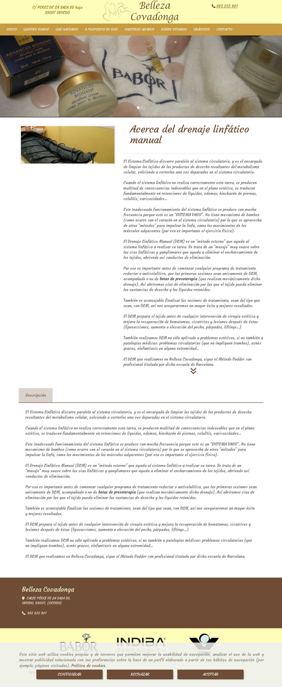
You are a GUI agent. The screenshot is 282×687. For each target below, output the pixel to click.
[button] (21, 76)
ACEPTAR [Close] (210, 674)
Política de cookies (88, 665)
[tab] (36, 397)
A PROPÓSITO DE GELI (101, 31)
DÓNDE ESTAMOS (174, 31)
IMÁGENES (201, 31)
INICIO (12, 31)
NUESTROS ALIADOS (139, 31)
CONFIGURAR (69, 674)
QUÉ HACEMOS (67, 31)
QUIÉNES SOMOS (36, 31)
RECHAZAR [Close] (140, 674)
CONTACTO (224, 31)
